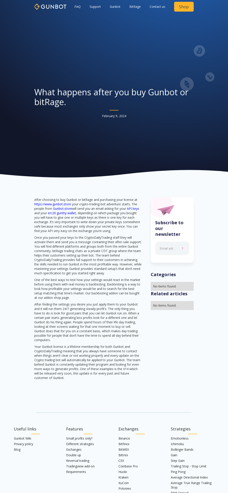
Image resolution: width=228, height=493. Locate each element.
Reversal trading (77, 460)
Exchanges (73, 449)
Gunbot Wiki (22, 438)
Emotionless (180, 438)
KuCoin (123, 483)
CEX (121, 460)
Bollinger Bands (182, 449)
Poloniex (124, 488)
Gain (174, 455)
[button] (115, 6)
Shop (184, 6)
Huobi (122, 472)
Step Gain (178, 460)
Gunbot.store (62, 208)
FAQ (77, 6)
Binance (124, 438)
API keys (133, 208)
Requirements (76, 472)
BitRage (135, 6)
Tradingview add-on (80, 466)
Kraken (123, 477)
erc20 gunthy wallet (62, 213)
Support (95, 6)
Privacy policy (23, 444)
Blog (17, 449)
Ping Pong (178, 472)
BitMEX (123, 449)
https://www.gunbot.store (52, 204)
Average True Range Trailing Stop (191, 485)
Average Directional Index (189, 477)
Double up (73, 455)
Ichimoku (177, 444)
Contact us (157, 6)
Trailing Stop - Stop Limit (188, 466)
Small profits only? (79, 438)
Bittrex (123, 455)
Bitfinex (123, 444)
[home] (50, 5)
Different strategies (80, 444)
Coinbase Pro (128, 466)
